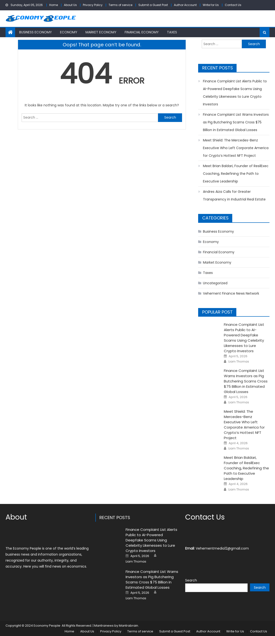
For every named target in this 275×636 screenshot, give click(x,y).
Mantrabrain (128, 625)
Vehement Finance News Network (231, 293)
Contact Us (233, 5)
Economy (68, 32)
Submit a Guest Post (153, 5)
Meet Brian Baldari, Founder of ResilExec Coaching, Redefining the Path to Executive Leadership (236, 174)
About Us (70, 5)
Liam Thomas (238, 361)
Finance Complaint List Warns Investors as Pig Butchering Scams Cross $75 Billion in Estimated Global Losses (236, 122)
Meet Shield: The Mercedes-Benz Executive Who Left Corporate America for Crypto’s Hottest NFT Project (236, 148)
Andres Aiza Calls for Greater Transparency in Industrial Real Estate (234, 195)
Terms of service (120, 5)
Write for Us (211, 5)
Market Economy (101, 32)
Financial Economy (142, 32)
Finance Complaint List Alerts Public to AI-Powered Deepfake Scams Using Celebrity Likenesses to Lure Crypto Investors (235, 93)
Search (191, 580)
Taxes (172, 32)
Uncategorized (215, 283)
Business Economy (35, 32)
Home (53, 5)
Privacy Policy (93, 5)
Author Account (185, 5)
